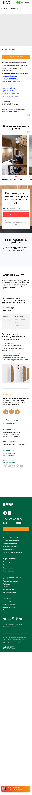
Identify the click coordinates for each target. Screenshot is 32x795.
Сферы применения (9, 750)
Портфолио (7, 742)
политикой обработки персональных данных (16, 223)
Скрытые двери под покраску (10, 88)
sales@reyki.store (10, 566)
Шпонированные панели (11, 684)
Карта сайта (7, 772)
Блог (4, 753)
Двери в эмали (8, 708)
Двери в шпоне (8, 711)
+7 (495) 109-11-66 (12, 563)
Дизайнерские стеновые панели (11, 93)
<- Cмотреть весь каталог (9, 8)
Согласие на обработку (10, 770)
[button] (16, 672)
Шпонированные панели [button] (12, 179)
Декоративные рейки (12, 721)
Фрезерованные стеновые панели (11, 95)
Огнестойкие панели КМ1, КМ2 (13, 695)
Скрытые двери (9, 702)
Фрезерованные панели (11, 687)
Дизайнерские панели (10, 690)
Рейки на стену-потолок (8, 728)
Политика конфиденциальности (12, 768)
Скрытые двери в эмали (9, 90)
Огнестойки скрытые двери (9, 91)
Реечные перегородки (10, 724)
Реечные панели (8, 692)
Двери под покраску (10, 705)
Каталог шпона (9, 735)
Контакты (6, 756)
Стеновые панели (10, 680)
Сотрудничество (9, 747)
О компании (7, 745)
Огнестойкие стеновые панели (10, 96)
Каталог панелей (10, 732)
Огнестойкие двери (9, 714)
